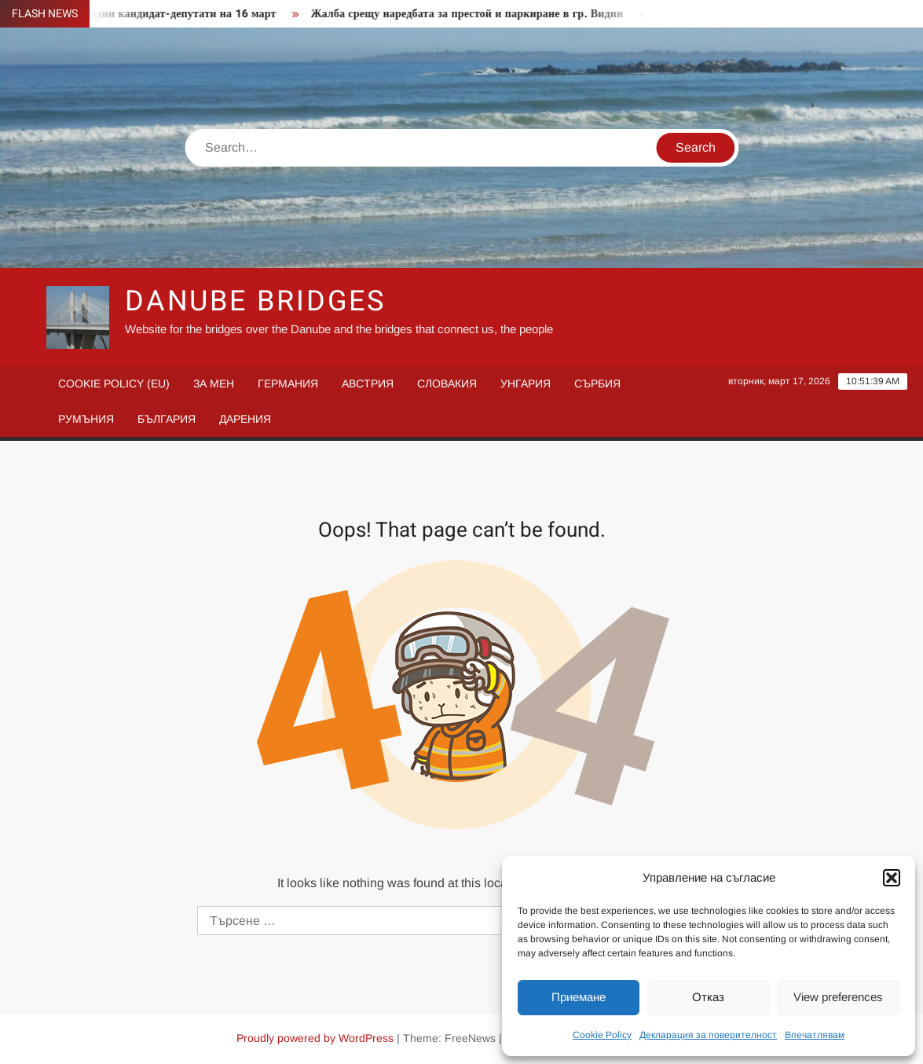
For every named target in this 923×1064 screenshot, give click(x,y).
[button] (891, 878)
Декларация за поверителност (708, 1034)
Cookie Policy (602, 1034)
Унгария (525, 383)
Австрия (368, 383)
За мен (213, 383)
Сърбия (597, 383)
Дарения (245, 419)
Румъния (86, 419)
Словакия (447, 383)
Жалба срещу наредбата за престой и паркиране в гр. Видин (473, 14)
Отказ (708, 996)
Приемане (578, 996)
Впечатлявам (814, 1034)
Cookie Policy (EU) (114, 383)
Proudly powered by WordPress (315, 1038)
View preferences (838, 996)
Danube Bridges (255, 301)
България (166, 419)
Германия (288, 383)
